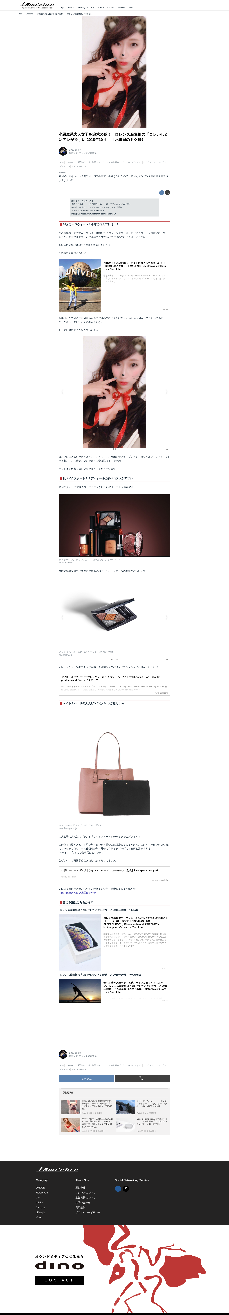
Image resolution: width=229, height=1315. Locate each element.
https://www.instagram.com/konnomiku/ (98, 214)
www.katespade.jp (68, 828)
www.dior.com (65, 562)
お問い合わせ (82, 1202)
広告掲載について (85, 1197)
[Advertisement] (82, 1025)
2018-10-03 (75, 150)
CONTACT (59, 1280)
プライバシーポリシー (87, 1212)
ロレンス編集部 (89, 152)
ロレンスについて (85, 1192)
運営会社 (80, 1187)
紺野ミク (73, 152)
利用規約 (80, 1207)
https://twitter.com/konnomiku (91, 210)
